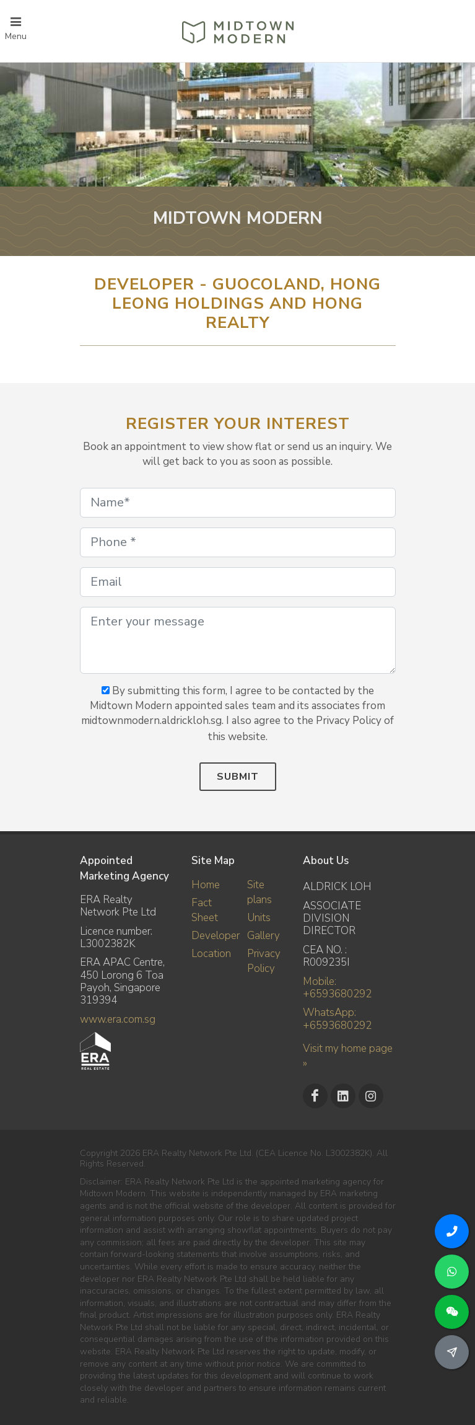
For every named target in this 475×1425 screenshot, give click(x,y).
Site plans (259, 892)
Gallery (263, 936)
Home (205, 885)
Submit (238, 776)
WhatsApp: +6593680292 (337, 1018)
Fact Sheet (204, 910)
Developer (215, 936)
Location (211, 953)
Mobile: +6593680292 (337, 987)
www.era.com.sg (117, 1019)
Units (259, 918)
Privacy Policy (264, 961)
